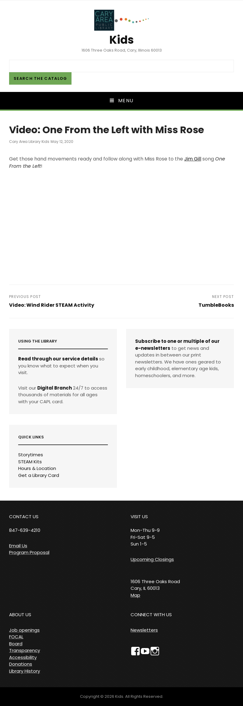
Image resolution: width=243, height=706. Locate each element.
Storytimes (30, 454)
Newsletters (144, 630)
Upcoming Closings (152, 559)
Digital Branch (54, 388)
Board (15, 643)
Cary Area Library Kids (29, 141)
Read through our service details (58, 359)
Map (135, 595)
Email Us (18, 545)
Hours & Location (37, 468)
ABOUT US (20, 614)
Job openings (24, 630)
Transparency (24, 650)
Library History (24, 671)
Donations (20, 664)
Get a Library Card (38, 475)
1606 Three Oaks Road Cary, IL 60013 (155, 585)
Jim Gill (192, 158)
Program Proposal (29, 552)
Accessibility (23, 657)
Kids (121, 40)
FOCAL (16, 636)
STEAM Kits (30, 461)
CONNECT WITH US (151, 614)
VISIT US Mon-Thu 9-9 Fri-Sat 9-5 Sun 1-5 (145, 530)
